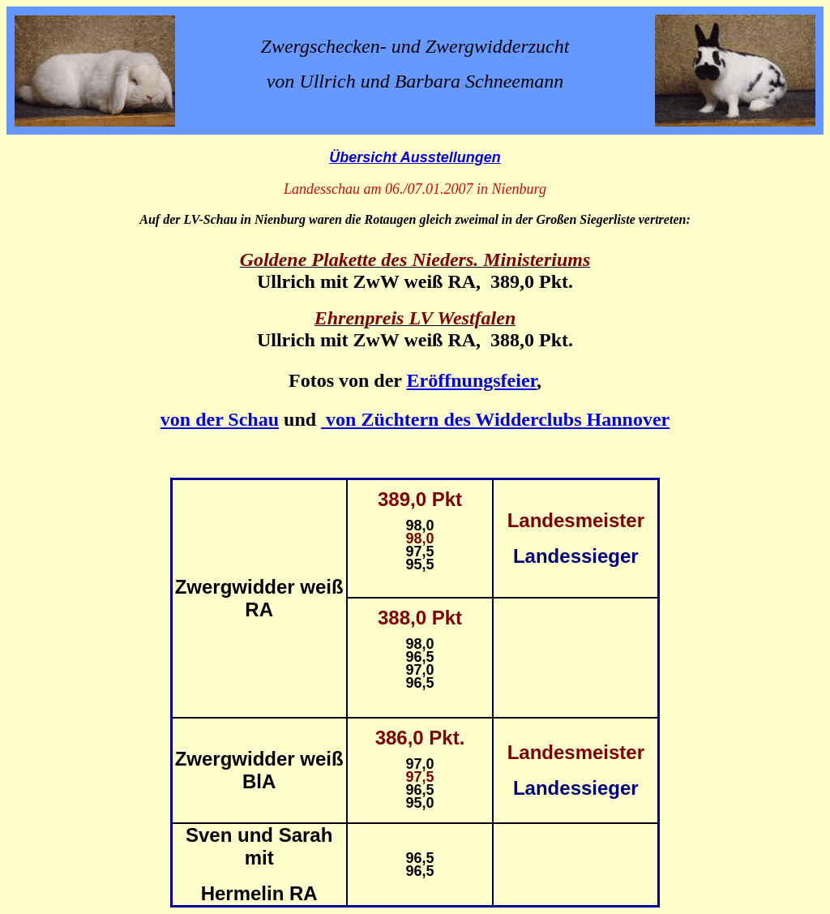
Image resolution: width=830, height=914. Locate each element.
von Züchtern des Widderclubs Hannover (495, 419)
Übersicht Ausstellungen (414, 157)
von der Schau (219, 419)
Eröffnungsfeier (472, 380)
